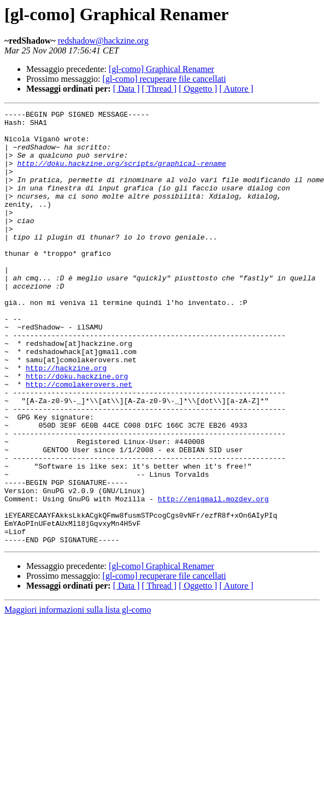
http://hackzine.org (66, 420)
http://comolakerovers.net (79, 440)
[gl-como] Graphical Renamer (161, 69)
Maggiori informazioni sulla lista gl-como (77, 696)
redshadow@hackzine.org (103, 40)
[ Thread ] (159, 88)
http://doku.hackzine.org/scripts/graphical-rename (121, 174)
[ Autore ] (236, 88)
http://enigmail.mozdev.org (213, 577)
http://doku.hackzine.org (77, 430)
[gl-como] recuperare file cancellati (164, 78)
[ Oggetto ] (198, 88)
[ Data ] (126, 88)
